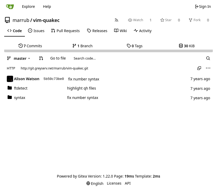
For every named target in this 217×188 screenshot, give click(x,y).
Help (47, 6)
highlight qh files (81, 88)
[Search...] (208, 58)
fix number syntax (83, 79)
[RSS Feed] (117, 20)
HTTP (11, 68)
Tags (135, 45)
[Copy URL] (199, 68)
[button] (41, 58)
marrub (21, 20)
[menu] (208, 68)
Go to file (58, 58)
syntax (19, 97)
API (128, 183)
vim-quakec (46, 20)
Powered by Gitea (72, 176)
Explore (28, 6)
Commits (30, 45)
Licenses (114, 183)
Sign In (203, 6)
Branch (82, 45)
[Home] (10, 6)
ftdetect (20, 88)
